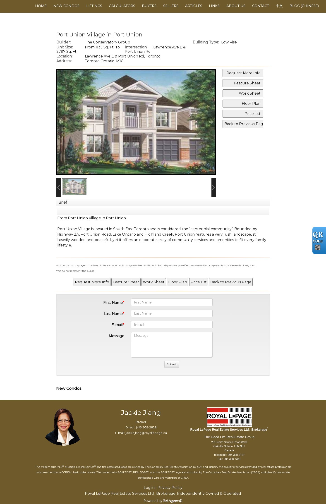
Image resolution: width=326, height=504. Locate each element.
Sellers (170, 6)
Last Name (113, 314)
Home (41, 6)
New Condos (66, 6)
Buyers (149, 6)
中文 (279, 6)
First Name (113, 303)
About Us (235, 6)
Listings (94, 6)
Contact (260, 6)
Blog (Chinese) (304, 6)
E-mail (117, 325)
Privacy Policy (170, 487)
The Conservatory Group (107, 42)
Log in (149, 487)
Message (116, 336)
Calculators (122, 6)
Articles (193, 6)
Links (214, 6)
